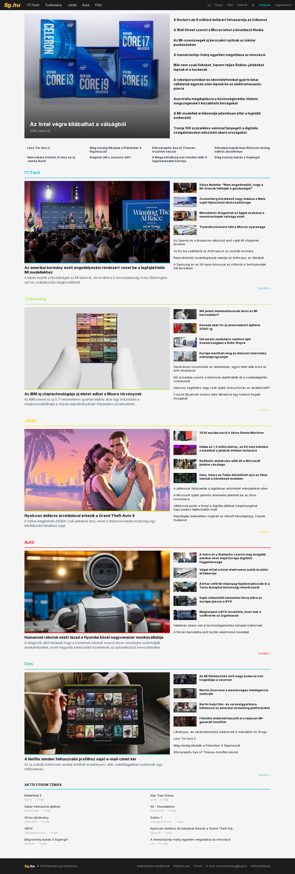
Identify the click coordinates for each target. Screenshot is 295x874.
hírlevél (242, 5)
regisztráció (283, 5)
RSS (230, 5)
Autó (86, 5)
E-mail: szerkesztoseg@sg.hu (226, 866)
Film (98, 5)
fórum (219, 5)
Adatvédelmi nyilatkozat (153, 866)
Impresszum (181, 866)
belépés (265, 5)
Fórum (198, 866)
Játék (72, 5)
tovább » (265, 288)
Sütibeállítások (261, 866)
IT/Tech (33, 5)
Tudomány (53, 5)
